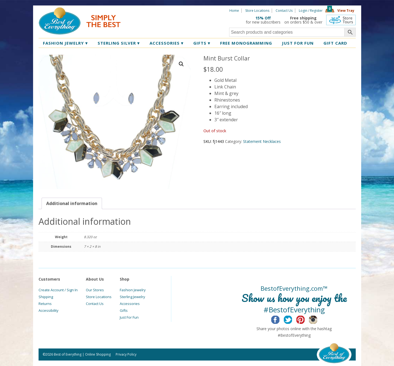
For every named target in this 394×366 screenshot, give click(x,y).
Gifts (201, 43)
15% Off (263, 18)
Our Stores (95, 289)
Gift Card (335, 43)
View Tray (345, 10)
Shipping (46, 296)
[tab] (72, 203)
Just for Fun (298, 43)
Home (234, 10)
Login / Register (311, 10)
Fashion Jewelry (65, 43)
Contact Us (284, 10)
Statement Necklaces (262, 141)
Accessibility (49, 310)
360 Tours (341, 20)
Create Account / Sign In (58, 289)
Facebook (279, 319)
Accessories (166, 43)
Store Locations (257, 10)
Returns (45, 303)
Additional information (71, 203)
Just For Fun (129, 317)
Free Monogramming (246, 43)
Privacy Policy (126, 354)
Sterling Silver (119, 43)
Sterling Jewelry (132, 296)
